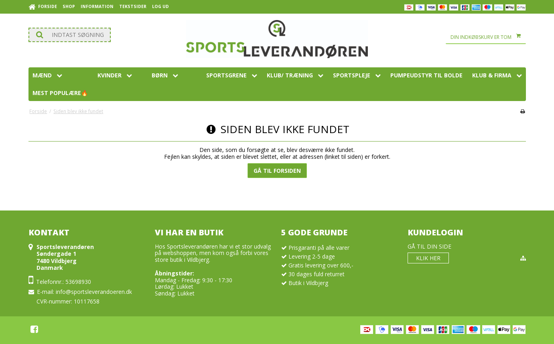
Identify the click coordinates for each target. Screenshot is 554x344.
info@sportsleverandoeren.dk (94, 291)
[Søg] (69, 34)
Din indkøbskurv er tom (488, 37)
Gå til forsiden (277, 170)
